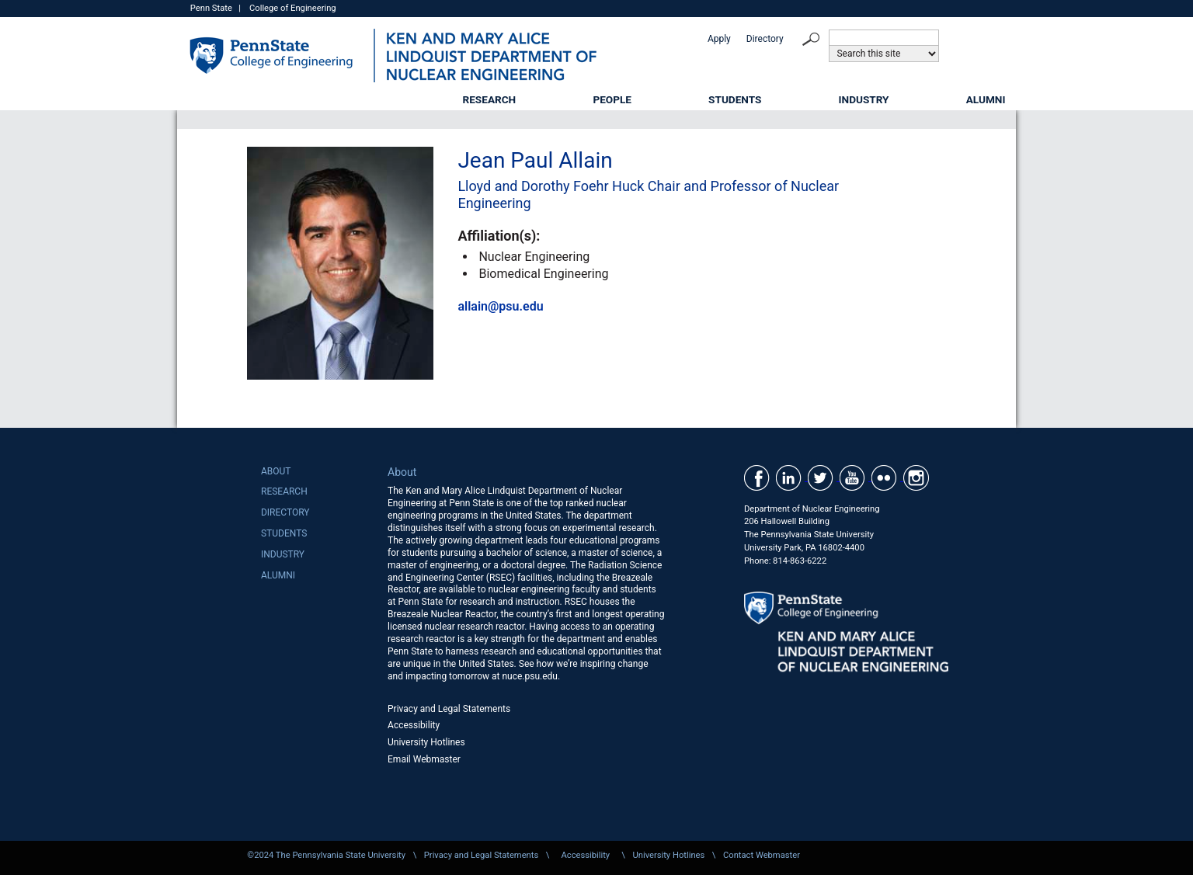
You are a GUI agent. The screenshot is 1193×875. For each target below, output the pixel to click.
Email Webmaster (424, 759)
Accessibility (414, 725)
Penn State (211, 8)
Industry (864, 99)
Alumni (986, 99)
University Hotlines (426, 742)
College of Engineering (292, 8)
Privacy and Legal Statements (449, 708)
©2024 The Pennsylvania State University (326, 855)
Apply (719, 38)
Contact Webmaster (761, 855)
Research (490, 99)
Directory (765, 38)
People (612, 99)
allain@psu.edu (500, 306)
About (276, 471)
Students (734, 99)
